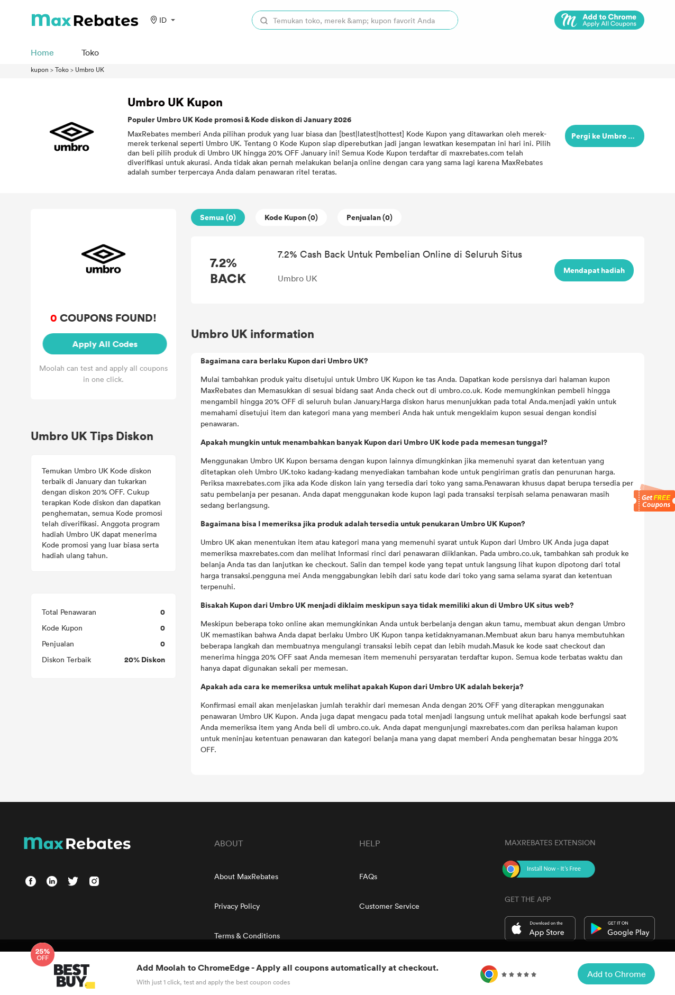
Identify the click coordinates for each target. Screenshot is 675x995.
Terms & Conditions (247, 935)
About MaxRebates (246, 876)
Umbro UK (89, 69)
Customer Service (389, 906)
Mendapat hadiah (594, 270)
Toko (62, 69)
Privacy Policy (237, 906)
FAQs (368, 876)
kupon (40, 69)
